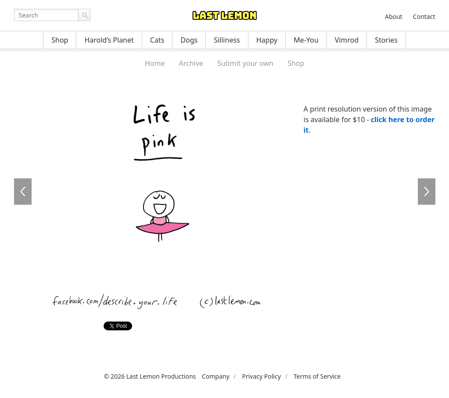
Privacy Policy (261, 376)
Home (155, 63)
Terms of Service (317, 376)
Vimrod (347, 40)
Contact (424, 16)
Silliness (227, 40)
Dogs (189, 40)
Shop (59, 40)
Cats (157, 40)
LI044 (23, 191)
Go (84, 15)
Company (216, 376)
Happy (266, 40)
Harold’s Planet (108, 40)
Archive (191, 63)
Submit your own (245, 63)
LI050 (426, 191)
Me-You (306, 40)
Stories (386, 40)
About (393, 16)
